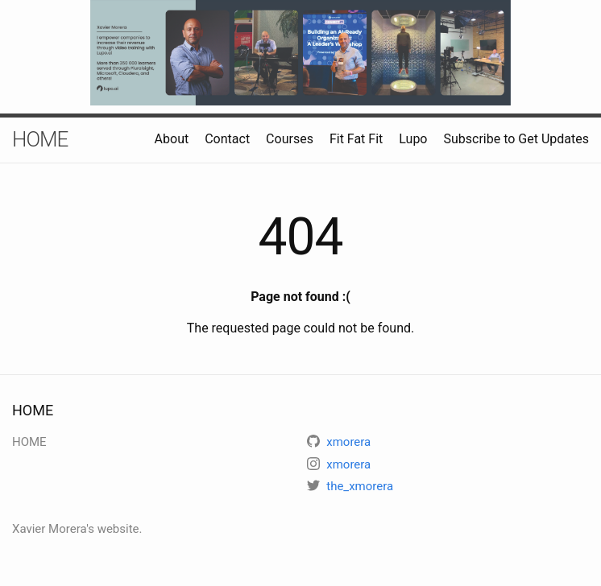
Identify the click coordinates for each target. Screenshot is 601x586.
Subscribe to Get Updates (516, 138)
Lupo (413, 138)
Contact (227, 138)
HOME (40, 139)
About (172, 138)
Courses (289, 138)
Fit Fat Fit (356, 138)
